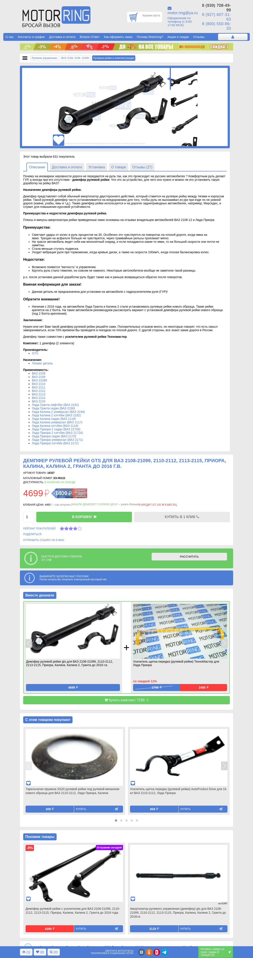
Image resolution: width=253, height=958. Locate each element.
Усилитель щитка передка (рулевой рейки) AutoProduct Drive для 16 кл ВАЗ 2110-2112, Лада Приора (178, 791)
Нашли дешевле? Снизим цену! (95, 504)
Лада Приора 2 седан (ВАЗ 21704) (56, 429)
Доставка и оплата (62, 37)
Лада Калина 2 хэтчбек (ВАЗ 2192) (56, 415)
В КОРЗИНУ (84, 517)
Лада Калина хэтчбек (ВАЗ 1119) (55, 425)
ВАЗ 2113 (38, 394)
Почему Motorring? (150, 37)
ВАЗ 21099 (39, 380)
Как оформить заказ (118, 37)
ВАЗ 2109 (38, 377)
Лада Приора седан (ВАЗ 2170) (54, 436)
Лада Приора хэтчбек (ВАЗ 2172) (55, 443)
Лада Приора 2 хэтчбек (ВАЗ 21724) (57, 432)
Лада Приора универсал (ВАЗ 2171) (57, 439)
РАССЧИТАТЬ (189, 556)
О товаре (118, 167)
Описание (37, 167)
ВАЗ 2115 (38, 401)
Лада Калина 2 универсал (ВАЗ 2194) (58, 412)
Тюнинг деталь (42, 363)
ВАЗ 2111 (38, 387)
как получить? (63, 504)
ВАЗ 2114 (38, 398)
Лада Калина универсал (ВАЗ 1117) (57, 422)
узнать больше (130, 504)
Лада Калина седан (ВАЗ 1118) (54, 418)
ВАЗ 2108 (38, 373)
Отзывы (198, 37)
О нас (9, 37)
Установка (96, 167)
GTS (35, 353)
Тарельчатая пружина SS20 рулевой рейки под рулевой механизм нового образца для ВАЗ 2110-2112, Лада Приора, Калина (72, 791)
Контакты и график (31, 37)
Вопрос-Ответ (89, 37)
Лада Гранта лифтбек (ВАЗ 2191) (55, 405)
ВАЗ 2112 (38, 391)
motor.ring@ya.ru (183, 13)
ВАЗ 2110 (38, 384)
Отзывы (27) (142, 167)
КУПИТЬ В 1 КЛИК (182, 517)
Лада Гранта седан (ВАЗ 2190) (53, 408)
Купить (81, 809)
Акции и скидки (178, 37)
